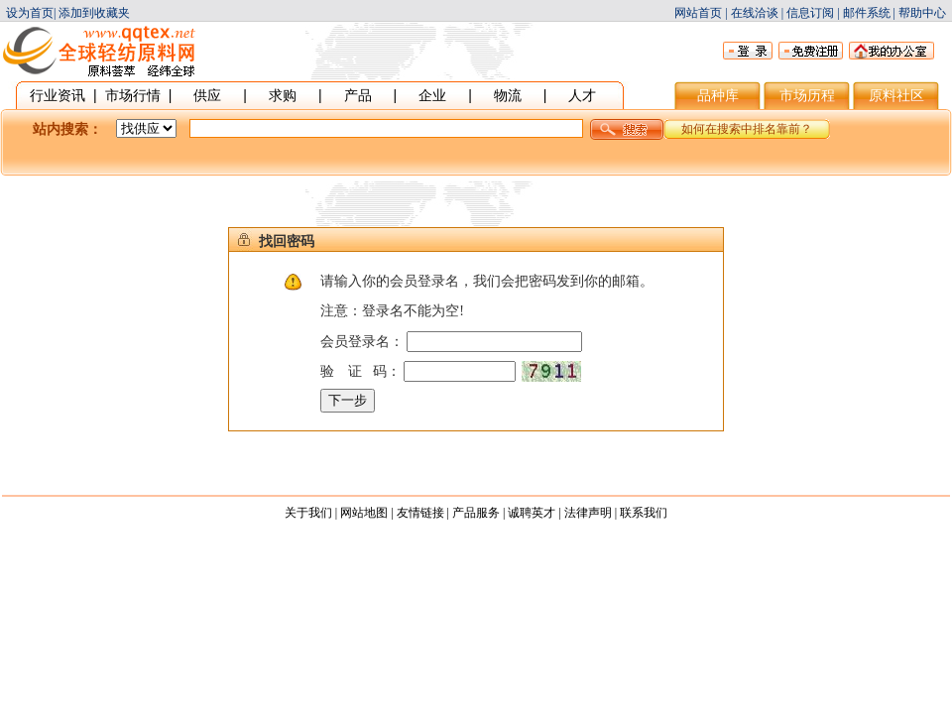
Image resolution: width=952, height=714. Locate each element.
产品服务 (476, 513)
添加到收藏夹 (94, 13)
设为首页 (30, 13)
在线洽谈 (754, 13)
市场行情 (133, 95)
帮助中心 (922, 13)
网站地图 (364, 513)
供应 (207, 95)
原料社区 (896, 95)
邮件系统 (867, 13)
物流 (508, 95)
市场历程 (807, 95)
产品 (358, 95)
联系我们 (643, 513)
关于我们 (308, 513)
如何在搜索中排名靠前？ (746, 129)
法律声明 (588, 513)
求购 (283, 95)
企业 (432, 95)
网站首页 (698, 13)
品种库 (718, 95)
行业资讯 (57, 95)
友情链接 (420, 513)
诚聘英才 (531, 513)
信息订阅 (810, 13)
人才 (582, 95)
